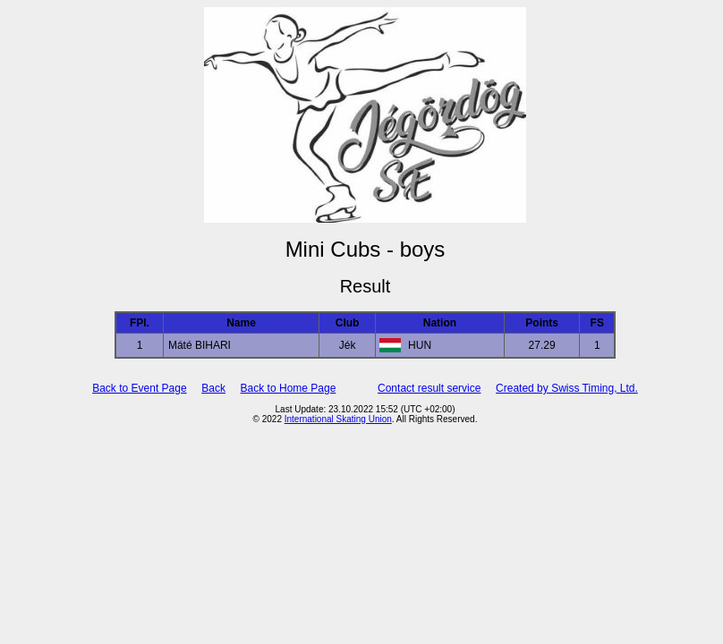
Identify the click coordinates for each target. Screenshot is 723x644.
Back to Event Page (139, 388)
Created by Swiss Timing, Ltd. (567, 388)
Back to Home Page (288, 388)
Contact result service (429, 388)
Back (213, 388)
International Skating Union (338, 419)
